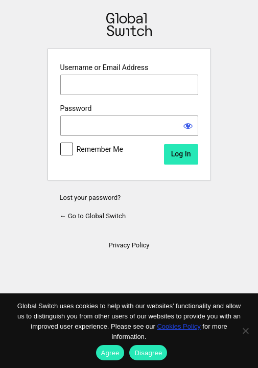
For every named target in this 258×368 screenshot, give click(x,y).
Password (76, 108)
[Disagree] (245, 331)
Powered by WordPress (129, 24)
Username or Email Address (104, 67)
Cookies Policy (178, 326)
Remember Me (100, 149)
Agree (110, 353)
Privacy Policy (128, 245)
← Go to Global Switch (93, 216)
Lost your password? (90, 197)
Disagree (148, 353)
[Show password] (188, 126)
